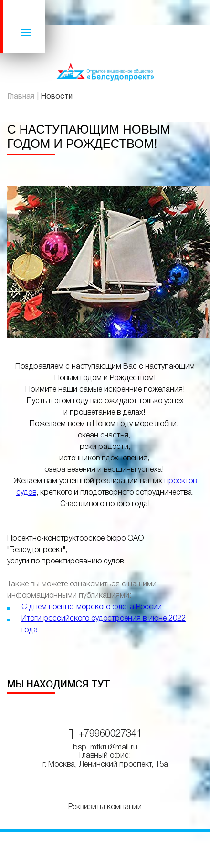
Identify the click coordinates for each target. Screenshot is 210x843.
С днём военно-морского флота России (91, 607)
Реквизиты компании (105, 807)
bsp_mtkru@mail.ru (105, 747)
